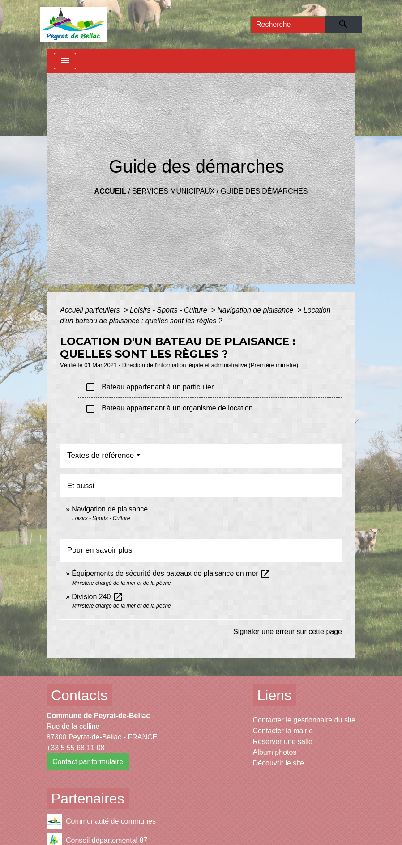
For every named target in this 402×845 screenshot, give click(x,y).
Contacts (79, 695)
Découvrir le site (278, 763)
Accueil (110, 191)
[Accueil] (73, 24)
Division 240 (98, 596)
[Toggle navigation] (65, 61)
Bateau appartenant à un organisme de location (168, 408)
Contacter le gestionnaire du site (304, 720)
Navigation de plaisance (256, 310)
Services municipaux (173, 191)
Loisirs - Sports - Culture (169, 310)
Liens (274, 695)
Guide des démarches (264, 191)
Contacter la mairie (283, 731)
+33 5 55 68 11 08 (75, 748)
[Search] (287, 24)
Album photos (275, 752)
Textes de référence (100, 455)
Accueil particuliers (91, 310)
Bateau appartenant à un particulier (149, 387)
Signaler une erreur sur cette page (287, 631)
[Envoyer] (343, 24)
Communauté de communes (101, 821)
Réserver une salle (282, 741)
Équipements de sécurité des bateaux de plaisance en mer (171, 573)
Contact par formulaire (87, 761)
